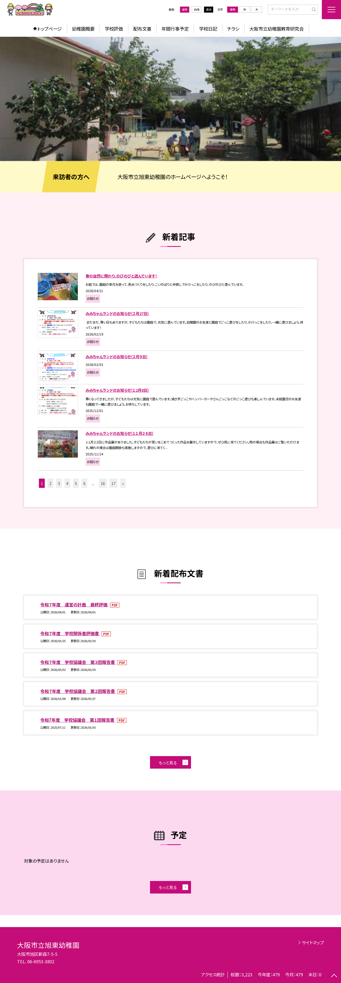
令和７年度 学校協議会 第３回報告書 (78, 662)
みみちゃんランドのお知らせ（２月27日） (117, 313)
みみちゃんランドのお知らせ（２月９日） (117, 356)
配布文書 (142, 28)
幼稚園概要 (83, 28)
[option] (170, 99)
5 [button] (76, 483)
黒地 (208, 9)
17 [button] (113, 483)
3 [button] (59, 483)
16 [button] (103, 483)
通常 (184, 9)
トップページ (49, 28)
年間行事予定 (175, 28)
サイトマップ (313, 942)
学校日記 (208, 28)
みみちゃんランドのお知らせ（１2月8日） (117, 390)
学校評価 (114, 28)
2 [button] (50, 483)
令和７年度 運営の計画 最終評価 (74, 604)
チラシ (233, 28)
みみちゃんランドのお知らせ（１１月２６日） (120, 433)
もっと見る (168, 762)
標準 (232, 9)
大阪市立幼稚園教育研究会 (276, 28)
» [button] (123, 483)
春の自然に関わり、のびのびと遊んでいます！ (121, 276)
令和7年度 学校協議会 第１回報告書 (77, 720)
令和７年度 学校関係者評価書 (70, 633)
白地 (196, 9)
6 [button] (84, 483)
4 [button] (67, 483)
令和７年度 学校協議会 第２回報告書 (78, 691)
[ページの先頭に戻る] (334, 976)
